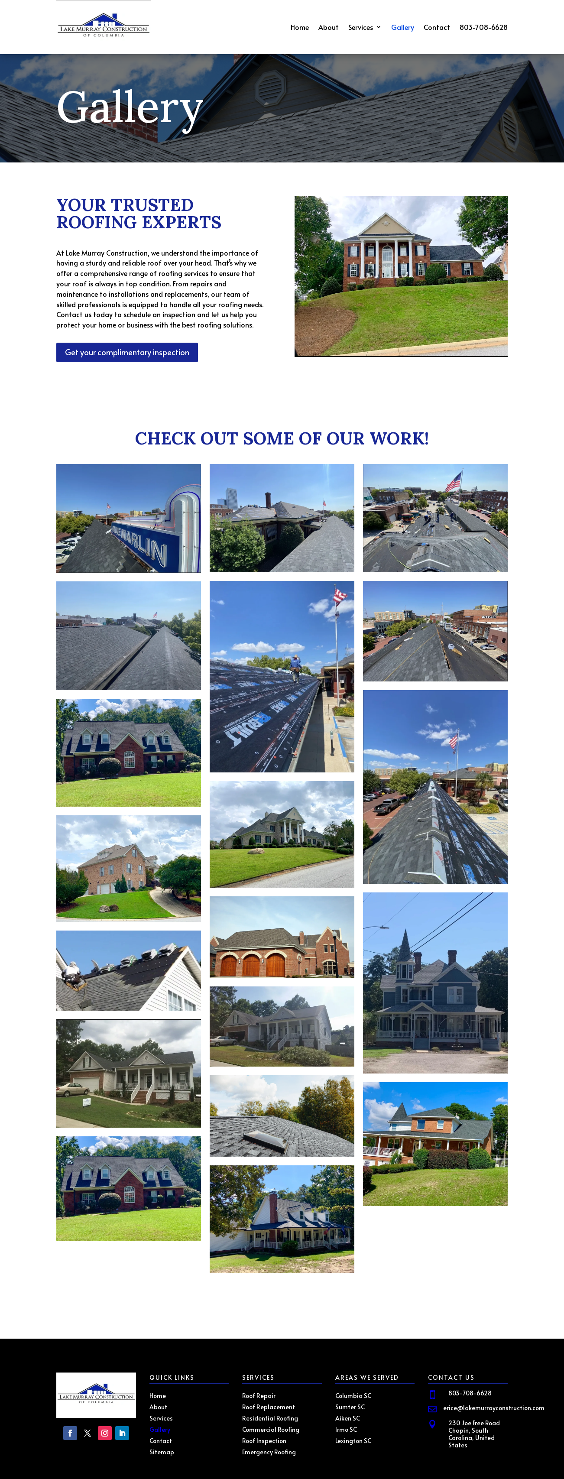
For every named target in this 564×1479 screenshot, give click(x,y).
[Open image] (128, 518)
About (328, 28)
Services (360, 28)
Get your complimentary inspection (127, 352)
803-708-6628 (484, 28)
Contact (437, 28)
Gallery (402, 28)
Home (300, 28)
